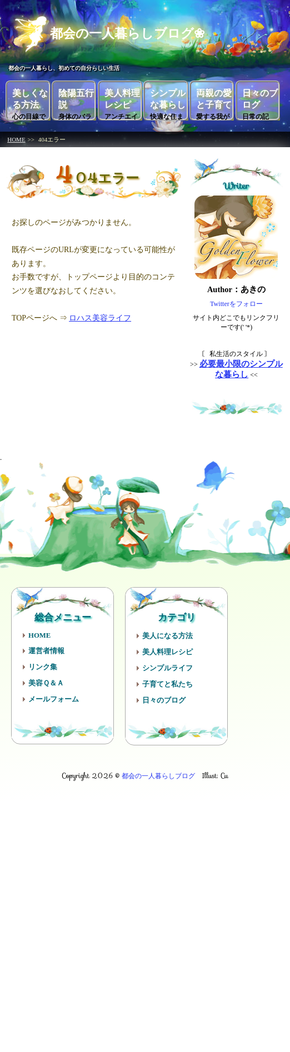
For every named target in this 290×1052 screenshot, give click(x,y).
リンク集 (42, 666)
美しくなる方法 (30, 103)
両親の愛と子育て (214, 103)
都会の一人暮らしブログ (158, 774)
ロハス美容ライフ (100, 317)
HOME (16, 138)
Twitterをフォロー (236, 303)
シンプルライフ (167, 667)
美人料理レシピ (122, 103)
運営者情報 (46, 650)
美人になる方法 (167, 635)
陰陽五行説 (76, 103)
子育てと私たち (167, 683)
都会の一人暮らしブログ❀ (116, 32)
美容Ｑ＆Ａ (46, 682)
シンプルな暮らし (168, 103)
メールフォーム (53, 698)
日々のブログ (260, 103)
